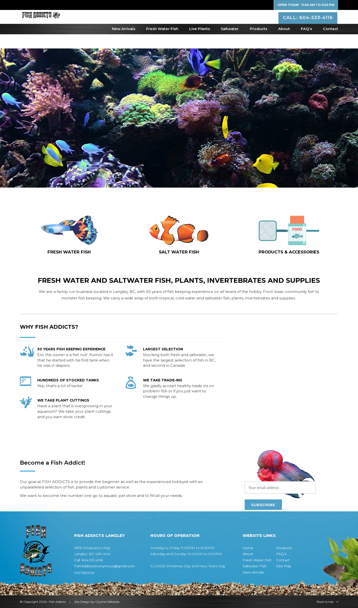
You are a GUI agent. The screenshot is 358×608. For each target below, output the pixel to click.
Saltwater (230, 43)
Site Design (82, 602)
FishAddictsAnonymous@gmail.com (104, 566)
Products (258, 43)
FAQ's (306, 43)
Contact (330, 43)
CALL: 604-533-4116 (309, 23)
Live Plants (199, 43)
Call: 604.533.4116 (88, 560)
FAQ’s (281, 554)
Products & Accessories (289, 251)
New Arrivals (123, 43)
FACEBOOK (84, 573)
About (284, 43)
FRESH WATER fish (69, 251)
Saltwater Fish (255, 566)
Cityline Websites (107, 602)
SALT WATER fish (179, 251)
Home (248, 548)
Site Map (283, 566)
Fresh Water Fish (162, 43)
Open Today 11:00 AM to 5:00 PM (305, 5)
